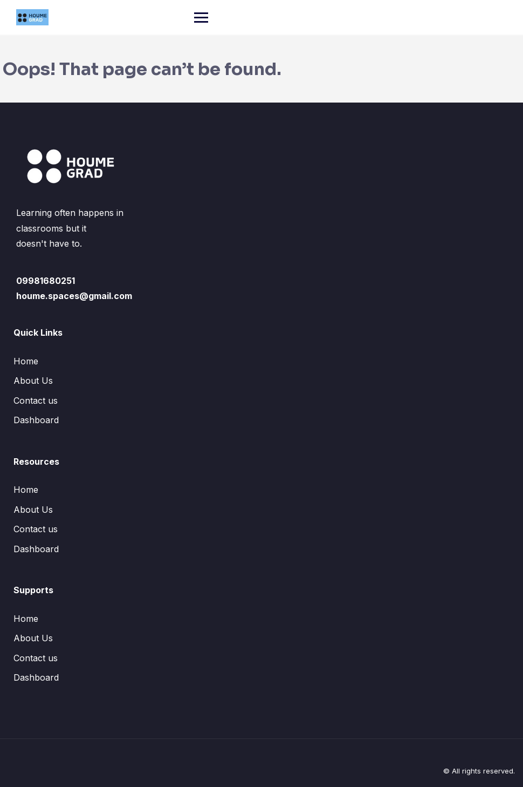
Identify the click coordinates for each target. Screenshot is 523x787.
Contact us (35, 400)
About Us (33, 380)
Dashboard (36, 420)
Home (25, 361)
